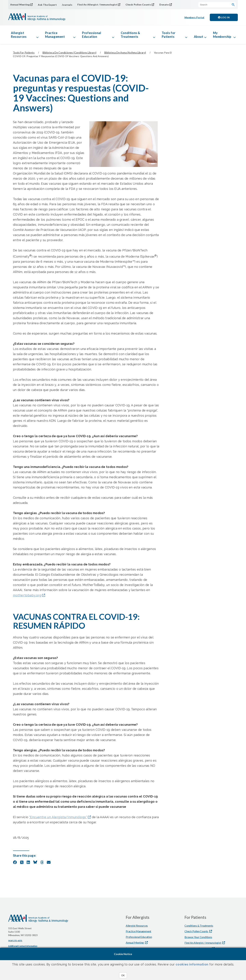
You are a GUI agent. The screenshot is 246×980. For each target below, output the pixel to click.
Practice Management (55, 34)
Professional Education (91, 34)
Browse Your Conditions (198, 937)
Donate (164, 4)
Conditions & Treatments (130, 34)
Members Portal (194, 17)
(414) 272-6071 (15, 940)
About (198, 36)
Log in (224, 17)
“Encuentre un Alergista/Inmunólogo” (58, 817)
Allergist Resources (18, 34)
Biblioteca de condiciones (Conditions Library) (69, 52)
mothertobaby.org (27, 595)
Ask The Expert (47, 4)
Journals (67, 4)
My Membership (222, 34)
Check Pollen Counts (138, 4)
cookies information (192, 964)
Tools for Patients (168, 34)
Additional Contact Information (22, 946)
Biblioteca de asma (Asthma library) (125, 52)
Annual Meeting (20, 4)
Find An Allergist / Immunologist (97, 4)
